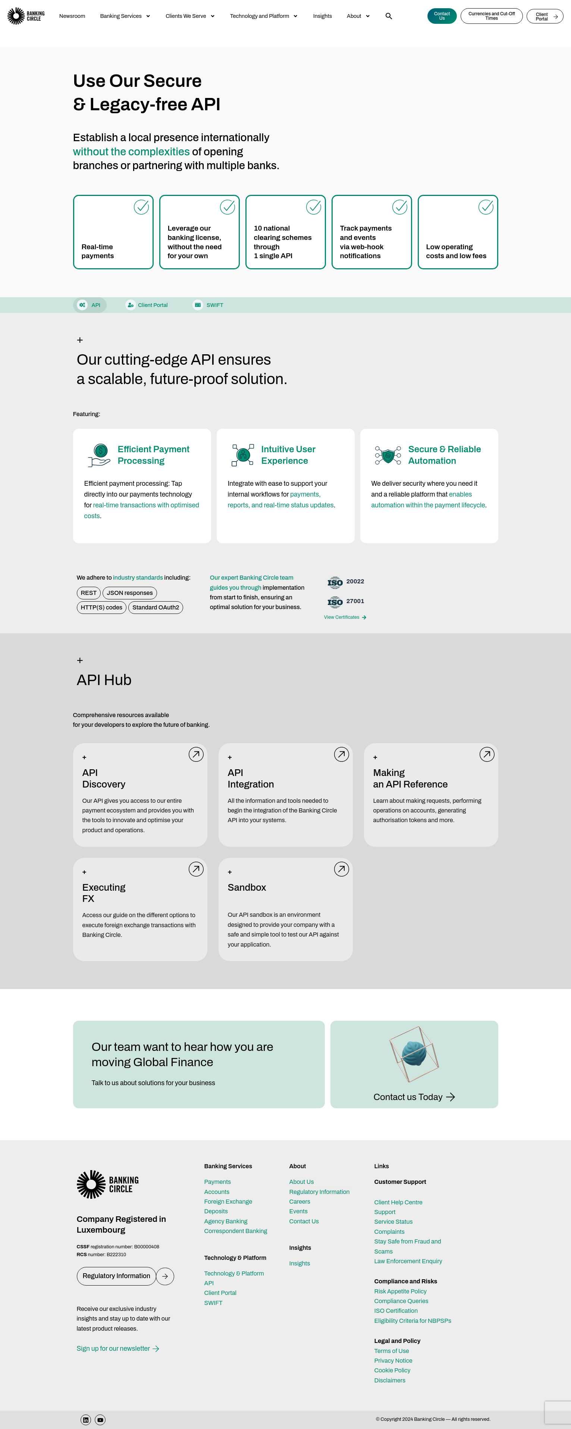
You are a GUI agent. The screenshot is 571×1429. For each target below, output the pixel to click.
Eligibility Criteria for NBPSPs (413, 1321)
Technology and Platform (264, 16)
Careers (300, 1201)
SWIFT (213, 1303)
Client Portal (220, 1293)
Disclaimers (390, 1380)
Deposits (216, 1211)
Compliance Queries (401, 1301)
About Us (301, 1182)
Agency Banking (226, 1221)
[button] (389, 16)
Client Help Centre (398, 1202)
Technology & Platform (234, 1273)
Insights (322, 16)
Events (298, 1211)
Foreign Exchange (228, 1201)
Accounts (217, 1192)
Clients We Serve (190, 16)
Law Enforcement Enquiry (408, 1261)
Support (385, 1212)
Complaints (389, 1232)
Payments (217, 1182)
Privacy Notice (393, 1360)
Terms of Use (391, 1351)
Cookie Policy (392, 1370)
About (358, 16)
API (209, 1283)
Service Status (393, 1222)
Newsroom (72, 16)
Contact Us (304, 1221)
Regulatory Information (319, 1192)
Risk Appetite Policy (400, 1291)
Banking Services (125, 16)
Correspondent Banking (235, 1231)
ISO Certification (396, 1311)
